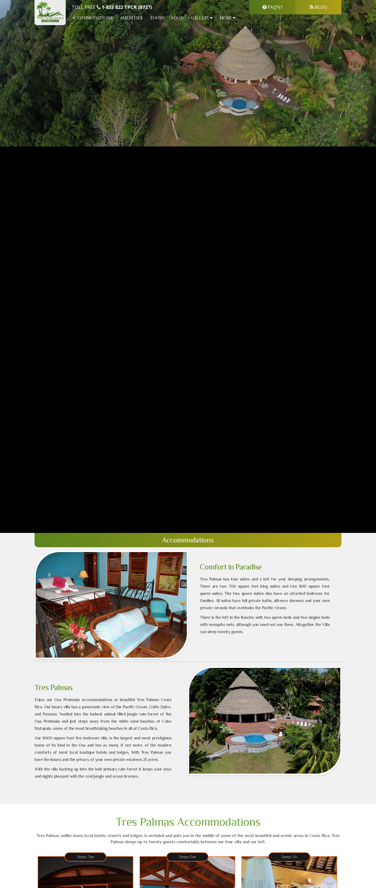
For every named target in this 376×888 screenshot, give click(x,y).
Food (177, 18)
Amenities (131, 18)
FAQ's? (272, 7)
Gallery (201, 18)
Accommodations (92, 18)
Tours (157, 18)
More (227, 18)
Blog (318, 7)
